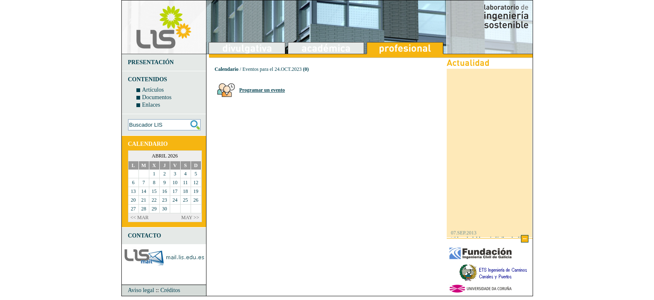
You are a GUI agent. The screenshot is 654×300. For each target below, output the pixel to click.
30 (164, 209)
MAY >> (190, 217)
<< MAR (140, 217)
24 (175, 200)
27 (133, 209)
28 (143, 209)
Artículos (153, 90)
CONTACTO (144, 235)
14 (143, 191)
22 (154, 200)
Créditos (170, 290)
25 (185, 200)
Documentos (157, 97)
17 (175, 191)
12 (196, 182)
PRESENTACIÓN (151, 62)
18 (185, 191)
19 (196, 191)
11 (185, 182)
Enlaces (151, 105)
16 (164, 191)
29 (154, 209)
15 (154, 191)
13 (133, 191)
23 (164, 200)
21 (143, 200)
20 (133, 200)
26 (196, 200)
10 (175, 182)
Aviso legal (141, 290)
